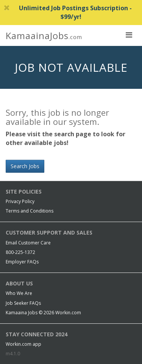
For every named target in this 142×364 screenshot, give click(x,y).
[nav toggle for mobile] (128, 34)
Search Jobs (25, 166)
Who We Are (19, 293)
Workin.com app (23, 344)
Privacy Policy (20, 201)
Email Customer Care (28, 243)
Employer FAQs (22, 261)
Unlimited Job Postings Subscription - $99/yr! (68, 12)
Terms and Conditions (29, 211)
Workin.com (68, 312)
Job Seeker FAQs (23, 303)
